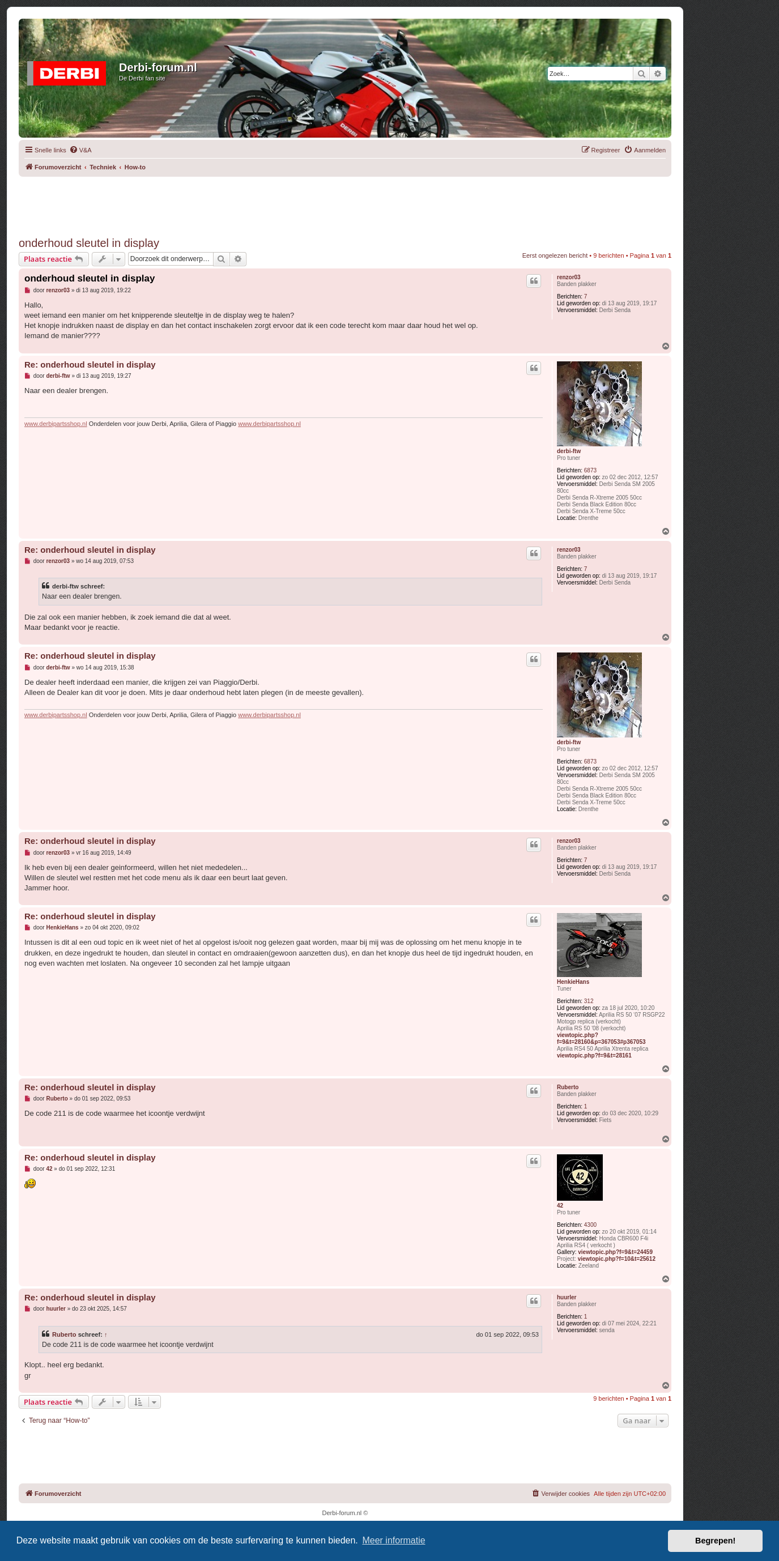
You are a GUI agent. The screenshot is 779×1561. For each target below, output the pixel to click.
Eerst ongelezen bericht (555, 255)
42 (560, 1205)
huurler (566, 1297)
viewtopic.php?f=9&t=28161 (594, 1055)
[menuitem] (80, 150)
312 (589, 1001)
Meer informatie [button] (393, 1540)
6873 (590, 470)
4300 (590, 1225)
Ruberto (567, 1087)
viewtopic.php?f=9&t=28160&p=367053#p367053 (601, 1038)
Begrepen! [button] (715, 1540)
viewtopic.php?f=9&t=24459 (615, 1252)
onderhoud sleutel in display (89, 243)
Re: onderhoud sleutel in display (90, 364)
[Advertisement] (345, 202)
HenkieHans (573, 982)
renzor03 (569, 277)
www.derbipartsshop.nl (55, 423)
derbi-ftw (569, 451)
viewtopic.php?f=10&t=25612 (616, 1259)
